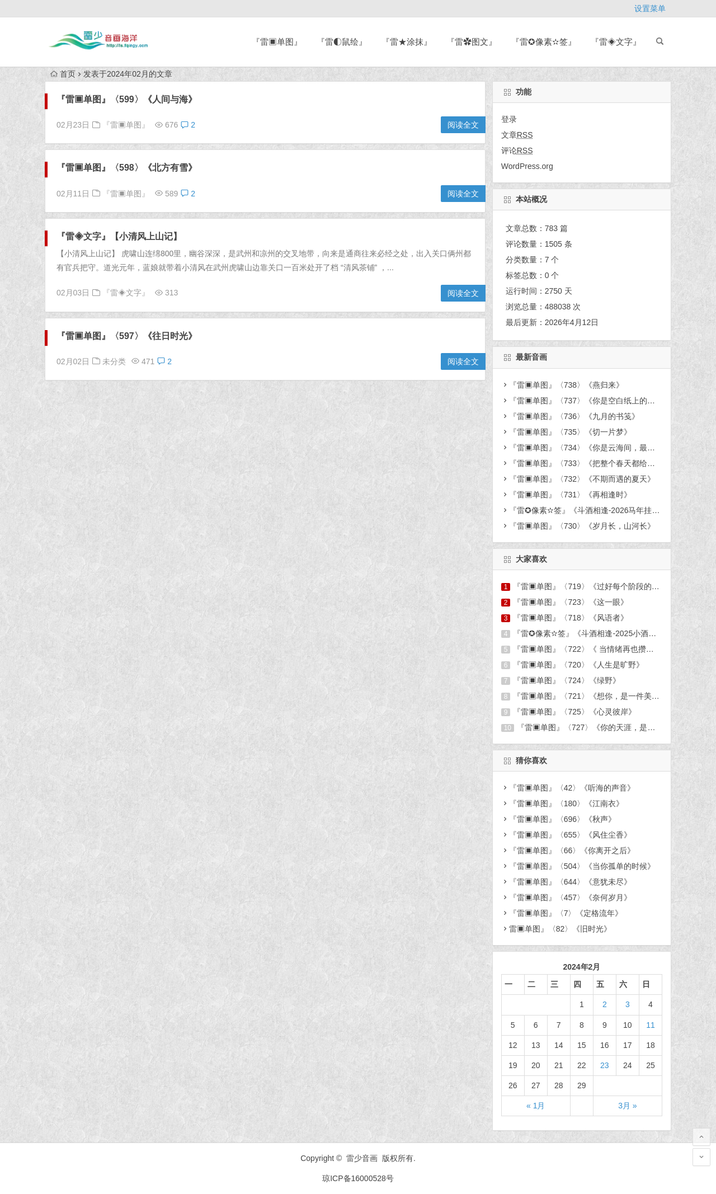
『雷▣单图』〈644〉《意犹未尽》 (570, 881)
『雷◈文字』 (616, 41)
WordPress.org (527, 166)
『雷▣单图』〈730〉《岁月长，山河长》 (582, 525)
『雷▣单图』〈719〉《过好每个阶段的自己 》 (595, 586)
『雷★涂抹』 (406, 41)
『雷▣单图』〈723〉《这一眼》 (570, 602)
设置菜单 (650, 8)
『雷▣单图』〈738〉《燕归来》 (566, 384)
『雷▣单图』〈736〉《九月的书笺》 (574, 416)
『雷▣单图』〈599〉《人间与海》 (126, 99)
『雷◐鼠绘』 (342, 41)
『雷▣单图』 (277, 41)
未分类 (114, 361)
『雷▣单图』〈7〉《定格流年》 (566, 913)
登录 (509, 119)
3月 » (627, 1105)
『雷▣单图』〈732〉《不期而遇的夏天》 (582, 478)
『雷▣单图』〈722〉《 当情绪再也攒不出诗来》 (599, 649)
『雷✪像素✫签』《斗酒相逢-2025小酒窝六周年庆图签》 (612, 633)
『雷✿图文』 (471, 41)
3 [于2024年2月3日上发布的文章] (627, 1004)
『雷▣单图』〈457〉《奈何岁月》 (570, 897)
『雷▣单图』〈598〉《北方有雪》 (126, 167)
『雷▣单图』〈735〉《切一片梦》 (570, 431)
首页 (63, 73)
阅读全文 (463, 124)
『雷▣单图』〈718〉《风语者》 (570, 617)
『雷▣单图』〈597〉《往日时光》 (126, 336)
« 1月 (535, 1105)
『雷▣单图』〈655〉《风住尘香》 (570, 834)
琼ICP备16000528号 (358, 1178)
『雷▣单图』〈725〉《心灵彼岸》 (574, 711)
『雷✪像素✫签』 (543, 41)
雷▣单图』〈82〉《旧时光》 (560, 928)
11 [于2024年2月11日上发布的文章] (650, 1025)
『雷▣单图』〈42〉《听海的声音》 (572, 787)
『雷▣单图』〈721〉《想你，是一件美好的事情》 (601, 696)
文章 (517, 134)
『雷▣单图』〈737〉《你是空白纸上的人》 (586, 400)
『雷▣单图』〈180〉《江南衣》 (566, 803)
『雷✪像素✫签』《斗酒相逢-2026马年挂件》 (588, 510)
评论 (517, 150)
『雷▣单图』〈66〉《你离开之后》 (572, 850)
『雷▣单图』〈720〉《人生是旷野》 (578, 664)
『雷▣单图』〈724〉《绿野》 (566, 680)
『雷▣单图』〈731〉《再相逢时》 (570, 494)
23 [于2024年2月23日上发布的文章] (604, 1065)
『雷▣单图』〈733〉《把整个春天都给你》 (586, 463)
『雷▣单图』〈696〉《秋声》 (562, 819)
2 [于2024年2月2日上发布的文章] (604, 1004)
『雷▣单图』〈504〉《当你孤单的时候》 (582, 866)
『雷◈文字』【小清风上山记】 (119, 236)
